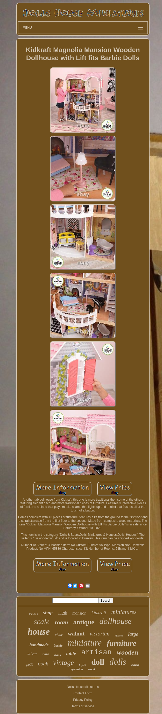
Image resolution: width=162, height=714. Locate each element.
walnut (76, 633)
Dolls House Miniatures (83, 687)
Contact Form (82, 693)
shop (48, 612)
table (71, 653)
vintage (63, 662)
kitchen (119, 635)
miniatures (124, 612)
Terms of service (83, 706)
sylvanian (77, 669)
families (33, 614)
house (38, 632)
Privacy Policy (83, 700)
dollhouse (115, 621)
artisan (96, 652)
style (82, 664)
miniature (85, 642)
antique (83, 622)
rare (46, 654)
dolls (117, 661)
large (133, 634)
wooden (127, 652)
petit (29, 664)
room (61, 622)
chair (59, 635)
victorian (99, 634)
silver (32, 653)
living (57, 654)
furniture (121, 643)
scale (42, 621)
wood (91, 669)
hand (135, 665)
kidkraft (98, 612)
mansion (79, 613)
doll (97, 661)
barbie (58, 645)
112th (62, 613)
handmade (39, 644)
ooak (43, 663)
